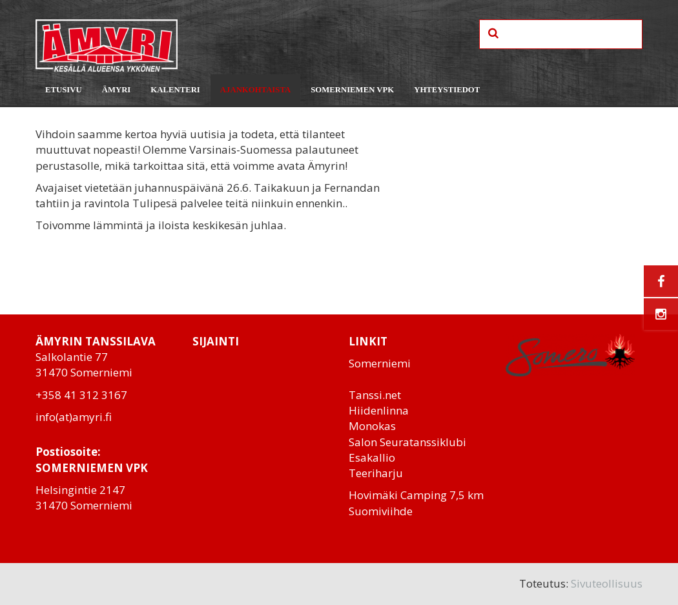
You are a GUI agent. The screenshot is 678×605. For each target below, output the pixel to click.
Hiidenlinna (379, 410)
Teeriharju (376, 473)
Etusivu (63, 89)
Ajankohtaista (255, 89)
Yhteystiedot (447, 89)
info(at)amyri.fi (74, 416)
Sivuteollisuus (606, 583)
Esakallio (372, 457)
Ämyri (116, 89)
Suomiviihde (381, 511)
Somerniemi (380, 363)
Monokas (372, 425)
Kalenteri (175, 89)
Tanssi (365, 394)
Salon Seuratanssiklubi (407, 442)
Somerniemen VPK (352, 89)
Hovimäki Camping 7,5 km (416, 494)
